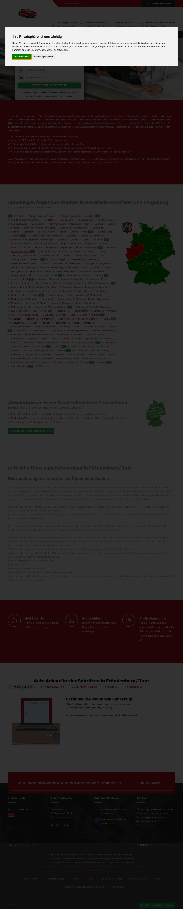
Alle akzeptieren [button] (22, 56)
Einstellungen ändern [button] (43, 56)
